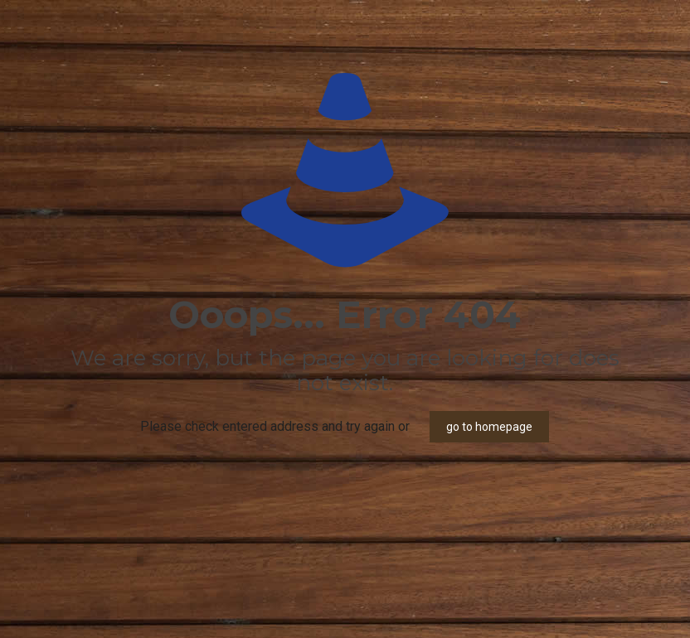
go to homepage (489, 426)
